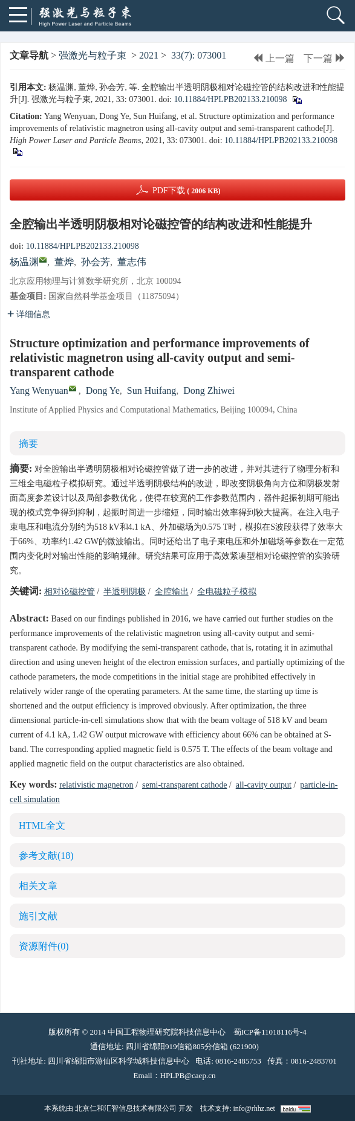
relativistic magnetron (96, 784)
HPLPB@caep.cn (188, 1075)
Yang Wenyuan (39, 390)
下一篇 (324, 58)
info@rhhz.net (254, 1108)
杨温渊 (24, 262)
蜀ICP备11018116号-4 (270, 1031)
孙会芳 (95, 262)
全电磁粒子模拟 (226, 591)
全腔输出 (172, 591)
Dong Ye (103, 390)
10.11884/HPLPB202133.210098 (230, 99)
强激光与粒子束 (92, 55)
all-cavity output (263, 784)
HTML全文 (42, 825)
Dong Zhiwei (209, 390)
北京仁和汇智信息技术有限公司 (126, 1108)
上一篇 (274, 58)
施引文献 (38, 916)
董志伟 (131, 262)
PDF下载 (186, 190)
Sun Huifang (151, 390)
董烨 (64, 262)
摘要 (28, 443)
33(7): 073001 (198, 55)
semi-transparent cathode (184, 784)
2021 (148, 55)
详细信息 (28, 314)
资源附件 (44, 946)
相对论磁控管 (69, 591)
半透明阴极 (124, 591)
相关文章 (38, 886)
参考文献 (46, 855)
